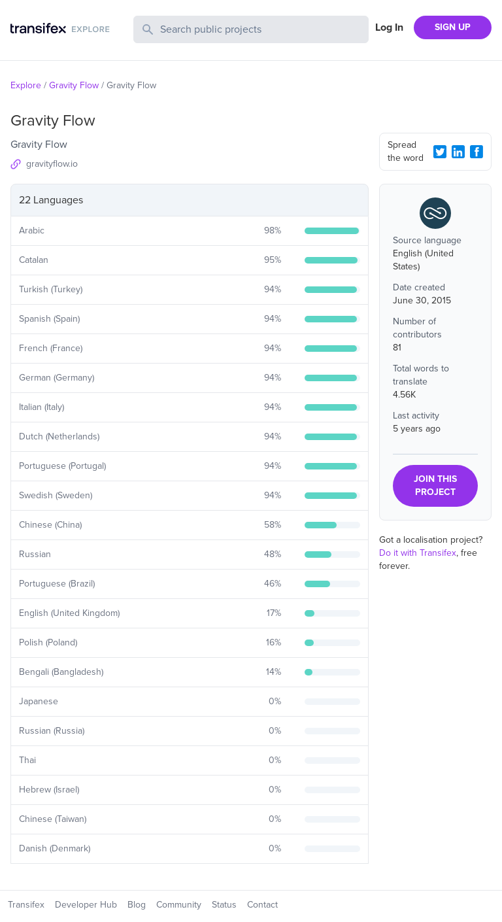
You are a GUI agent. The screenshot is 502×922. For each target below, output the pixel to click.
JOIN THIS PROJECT (435, 485)
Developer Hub (86, 904)
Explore (25, 85)
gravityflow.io (52, 163)
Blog (136, 904)
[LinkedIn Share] (458, 152)
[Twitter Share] (440, 152)
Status (224, 904)
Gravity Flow (74, 85)
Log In (389, 27)
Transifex (26, 904)
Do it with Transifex (417, 552)
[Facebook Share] (476, 152)
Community (178, 904)
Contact (262, 904)
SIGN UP (453, 27)
